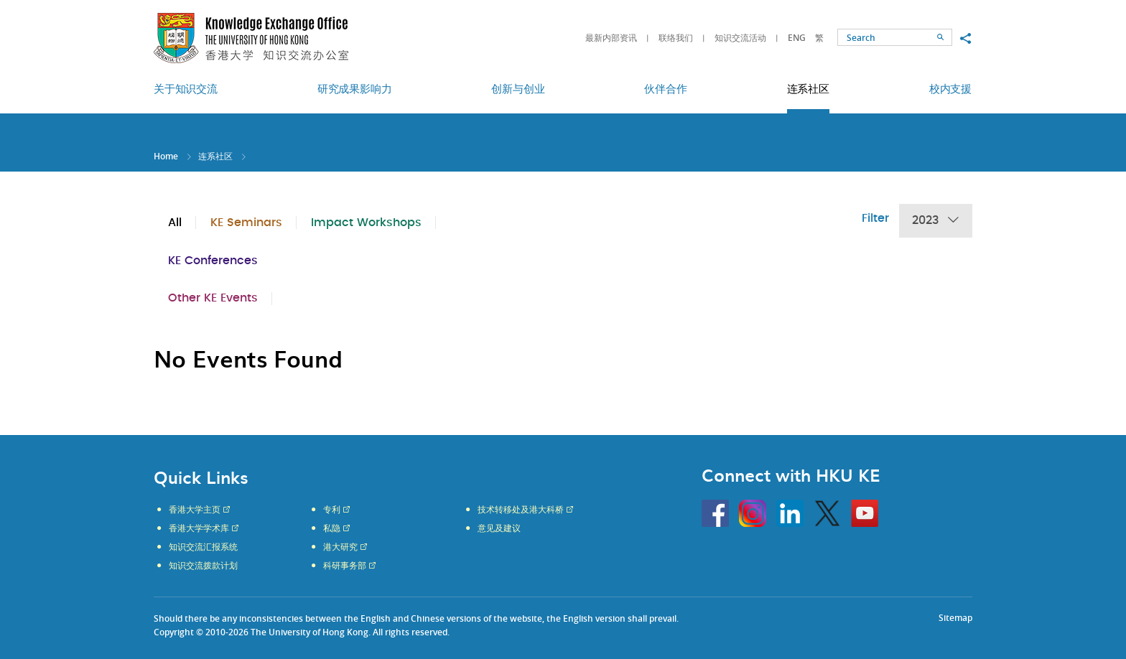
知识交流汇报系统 (203, 547)
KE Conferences (213, 260)
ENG (797, 38)
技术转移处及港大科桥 (521, 509)
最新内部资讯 (611, 38)
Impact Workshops (366, 222)
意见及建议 (499, 528)
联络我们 (676, 38)
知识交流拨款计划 (203, 565)
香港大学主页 (194, 509)
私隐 (331, 528)
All (175, 222)
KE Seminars (246, 222)
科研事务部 (344, 565)
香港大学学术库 (199, 528)
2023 (935, 220)
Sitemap (955, 618)
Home (166, 156)
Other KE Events (213, 298)
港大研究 (340, 547)
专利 (331, 509)
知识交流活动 (740, 38)
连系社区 (215, 156)
